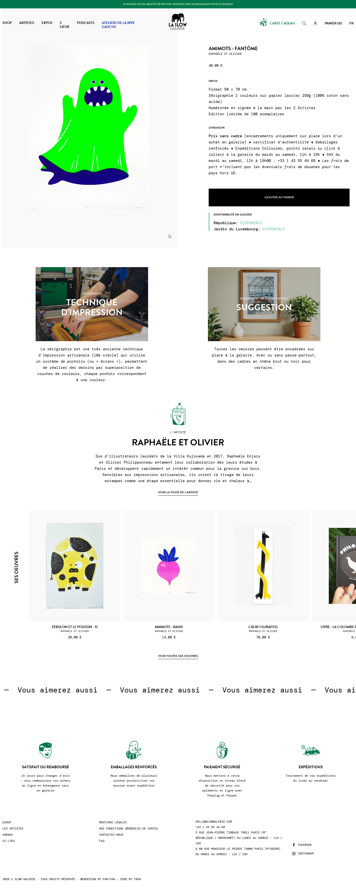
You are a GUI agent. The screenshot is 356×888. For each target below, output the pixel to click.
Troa (137, 879)
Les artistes (12, 829)
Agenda (7, 835)
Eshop (6, 822)
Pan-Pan (109, 879)
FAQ (101, 841)
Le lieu (8, 841)
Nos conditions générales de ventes (128, 829)
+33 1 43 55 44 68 (210, 827)
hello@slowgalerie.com (214, 822)
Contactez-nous (111, 835)
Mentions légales (113, 822)
